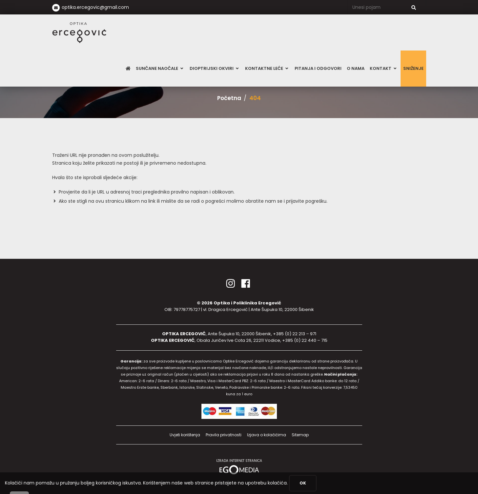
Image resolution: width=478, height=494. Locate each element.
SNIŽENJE (413, 68)
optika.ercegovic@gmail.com (95, 7)
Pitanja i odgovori (318, 68)
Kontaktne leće (267, 68)
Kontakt (384, 68)
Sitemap (300, 435)
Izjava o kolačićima (266, 435)
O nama (355, 68)
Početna (229, 98)
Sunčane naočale (160, 68)
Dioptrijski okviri (215, 68)
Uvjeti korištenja (185, 435)
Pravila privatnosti (223, 435)
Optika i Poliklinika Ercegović (247, 303)
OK (303, 483)
